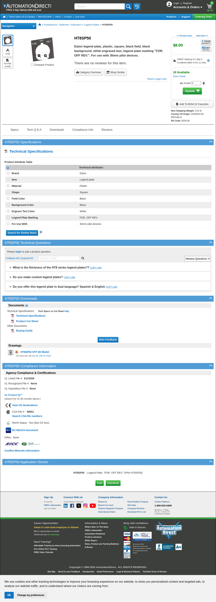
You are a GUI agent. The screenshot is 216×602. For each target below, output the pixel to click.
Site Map (51, 571)
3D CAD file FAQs (43, 356)
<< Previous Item (184, 36)
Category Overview (88, 72)
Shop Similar (115, 72)
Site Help (131, 505)
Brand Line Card (105, 505)
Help (66, 311)
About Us (102, 502)
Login (176, 3)
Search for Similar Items (22, 232)
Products (171, 16)
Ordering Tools (203, 16)
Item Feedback (108, 339)
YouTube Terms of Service (155, 571)
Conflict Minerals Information (22, 450)
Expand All (27, 258)
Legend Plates (91, 24)
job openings (53, 534)
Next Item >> (202, 36)
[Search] (100, 6)
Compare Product (42, 64)
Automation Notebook (95, 534)
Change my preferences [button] (30, 595)
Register (187, 3)
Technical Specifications (29, 151)
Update (190, 91)
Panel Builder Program (137, 502)
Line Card (79, 17)
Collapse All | (13, 258)
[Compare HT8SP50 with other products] (32, 64)
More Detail (179, 76)
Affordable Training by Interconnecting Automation (57, 545)
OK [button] (9, 595)
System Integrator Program (110, 508)
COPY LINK (96, 268)
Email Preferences (105, 571)
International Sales (107, 512)
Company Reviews (135, 508)
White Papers (91, 540)
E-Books (89, 547)
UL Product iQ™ (14, 395)
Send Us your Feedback (69, 571)
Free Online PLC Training (45, 549)
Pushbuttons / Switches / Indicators (62, 24)
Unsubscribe (89, 571)
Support (186, 16)
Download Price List (136, 512)
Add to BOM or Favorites (192, 104)
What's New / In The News (96, 527)
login (19, 251)
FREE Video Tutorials (43, 552)
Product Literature (93, 537)
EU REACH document (25, 430)
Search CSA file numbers (27, 416)
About (58, 17)
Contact (68, 17)
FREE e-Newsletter (93, 530)
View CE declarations (25, 405)
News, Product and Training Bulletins (102, 544)
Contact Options (162, 502)
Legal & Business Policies (128, 571)
